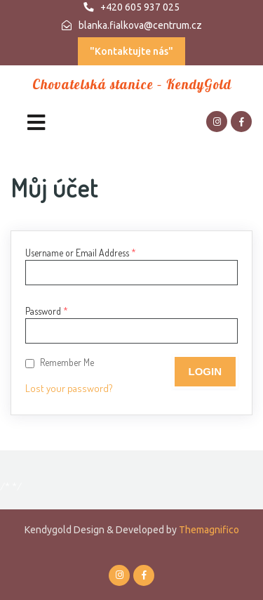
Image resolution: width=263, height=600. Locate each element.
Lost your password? (69, 388)
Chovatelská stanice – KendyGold (131, 84)
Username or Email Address (80, 253)
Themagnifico (208, 529)
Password (46, 311)
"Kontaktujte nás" (131, 51)
